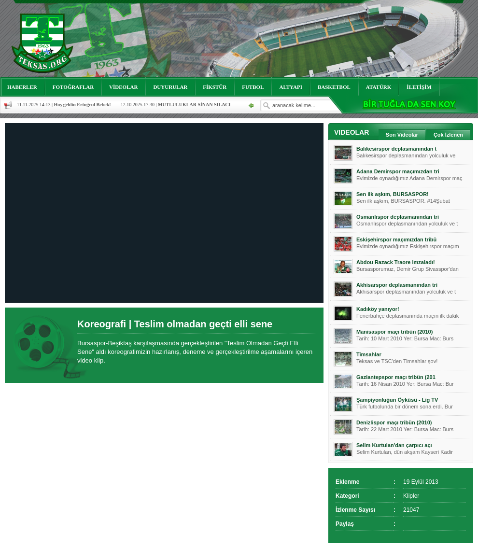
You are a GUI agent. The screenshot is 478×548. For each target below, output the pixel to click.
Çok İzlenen (448, 135)
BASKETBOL (334, 87)
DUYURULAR (170, 87)
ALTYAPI (290, 87)
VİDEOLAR (123, 87)
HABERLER (22, 87)
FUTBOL (253, 87)
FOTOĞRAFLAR (73, 87)
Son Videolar (402, 135)
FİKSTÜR (214, 87)
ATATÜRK (379, 87)
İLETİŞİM (419, 87)
